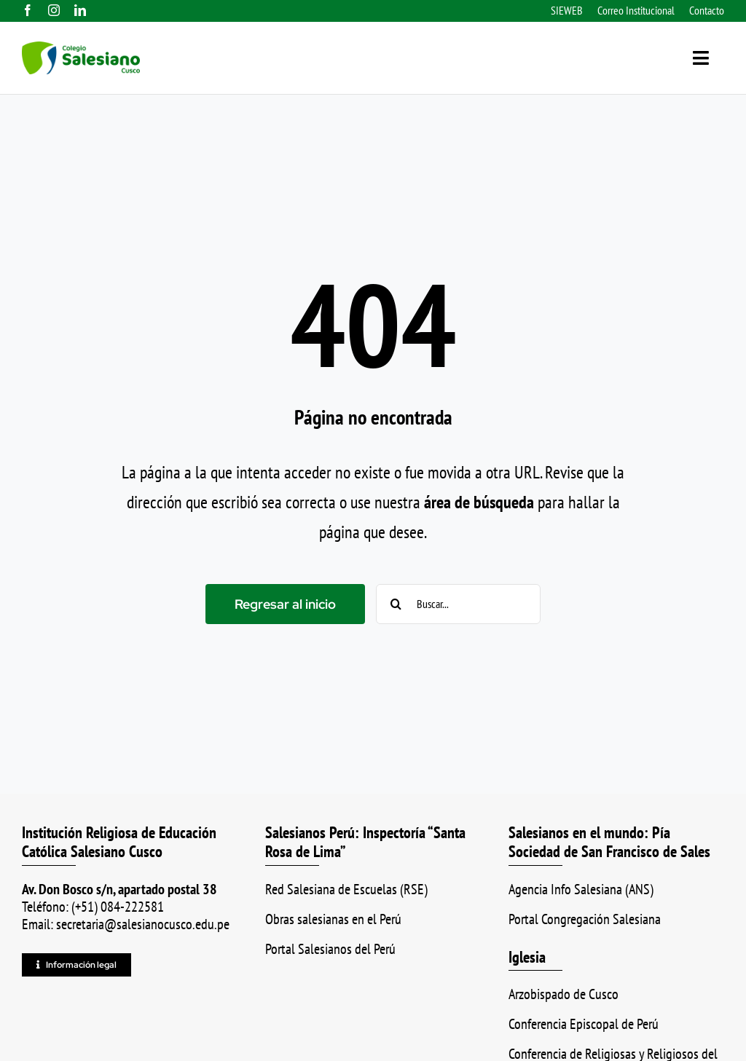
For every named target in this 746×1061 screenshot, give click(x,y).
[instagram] (54, 10)
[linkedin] (80, 10)
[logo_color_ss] (81, 50)
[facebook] (28, 10)
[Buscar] (396, 604)
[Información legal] (76, 965)
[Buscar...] (458, 604)
